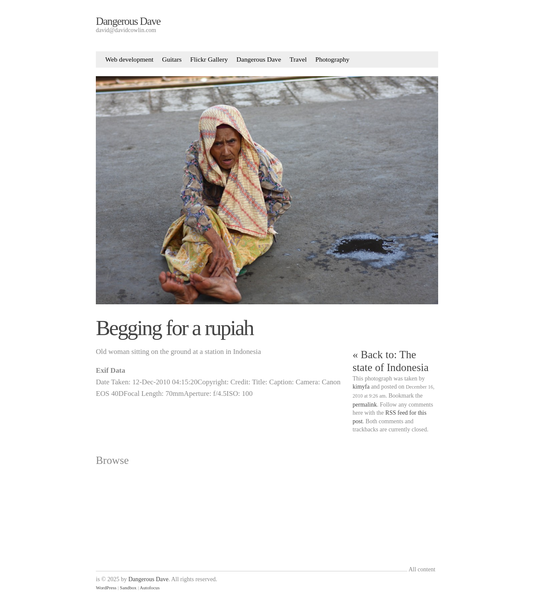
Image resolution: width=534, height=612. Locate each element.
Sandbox (128, 587)
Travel (298, 59)
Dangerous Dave (128, 21)
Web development (129, 59)
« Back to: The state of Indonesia (391, 361)
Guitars (172, 59)
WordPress (106, 587)
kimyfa (361, 386)
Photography (332, 59)
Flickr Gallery (209, 59)
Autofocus (149, 587)
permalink (365, 404)
